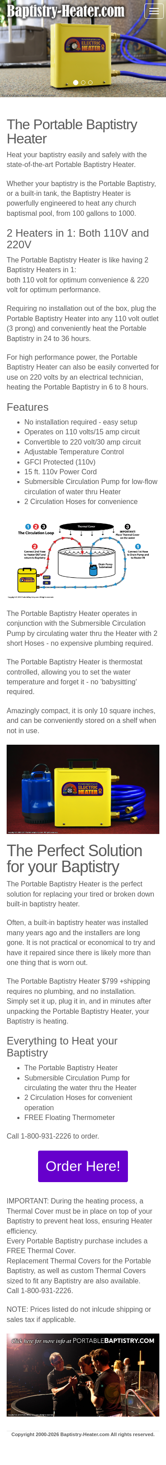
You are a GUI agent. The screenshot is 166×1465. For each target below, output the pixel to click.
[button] (83, 1166)
